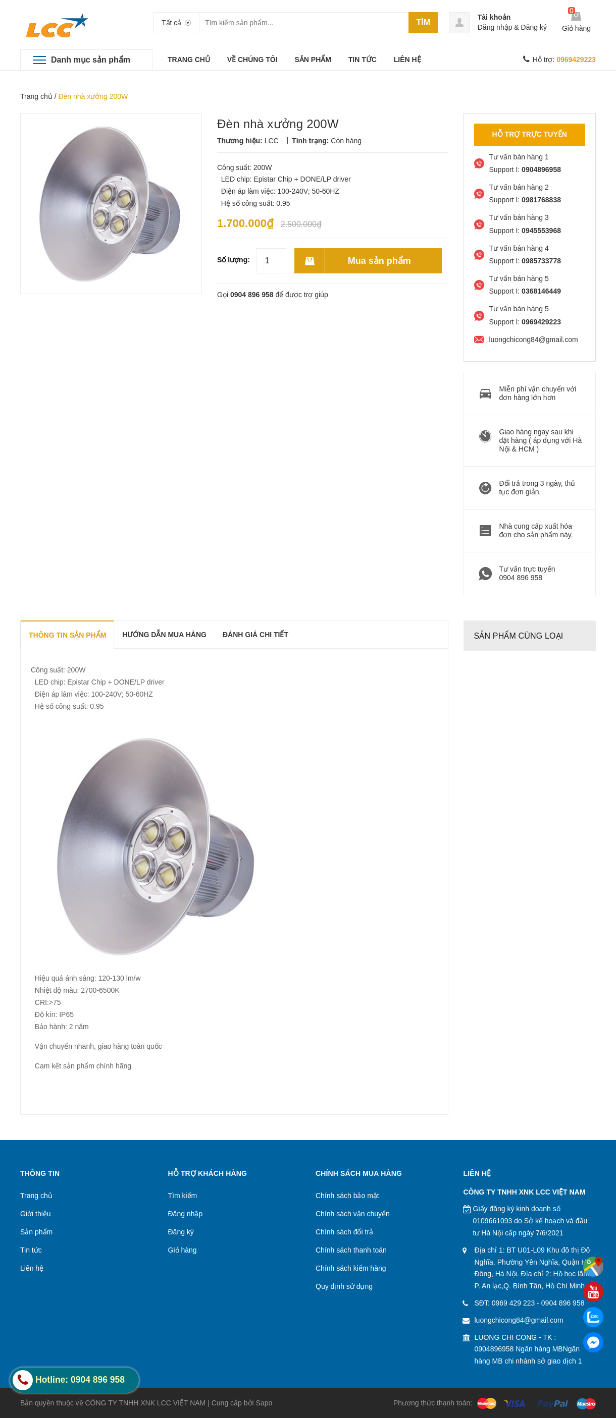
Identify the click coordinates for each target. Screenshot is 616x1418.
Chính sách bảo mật (347, 1196)
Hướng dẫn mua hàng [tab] (164, 635)
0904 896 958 (252, 295)
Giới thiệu (35, 1214)
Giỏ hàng (182, 1250)
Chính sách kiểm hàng (351, 1268)
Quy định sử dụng (344, 1286)
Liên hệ (31, 1268)
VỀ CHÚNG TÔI (252, 59)
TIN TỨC (362, 59)
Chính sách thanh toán (351, 1250)
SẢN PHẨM (312, 59)
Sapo (264, 1403)
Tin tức (31, 1250)
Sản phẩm (36, 1232)
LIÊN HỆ (407, 59)
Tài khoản (494, 17)
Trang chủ (36, 96)
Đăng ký (534, 27)
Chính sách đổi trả (344, 1232)
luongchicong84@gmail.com (519, 1320)
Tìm (423, 22)
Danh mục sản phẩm (90, 59)
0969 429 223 (513, 1303)
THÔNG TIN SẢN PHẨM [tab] (67, 635)
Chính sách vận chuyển (353, 1214)
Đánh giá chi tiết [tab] (255, 635)
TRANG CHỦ (189, 59)
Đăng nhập (495, 27)
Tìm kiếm (182, 1196)
